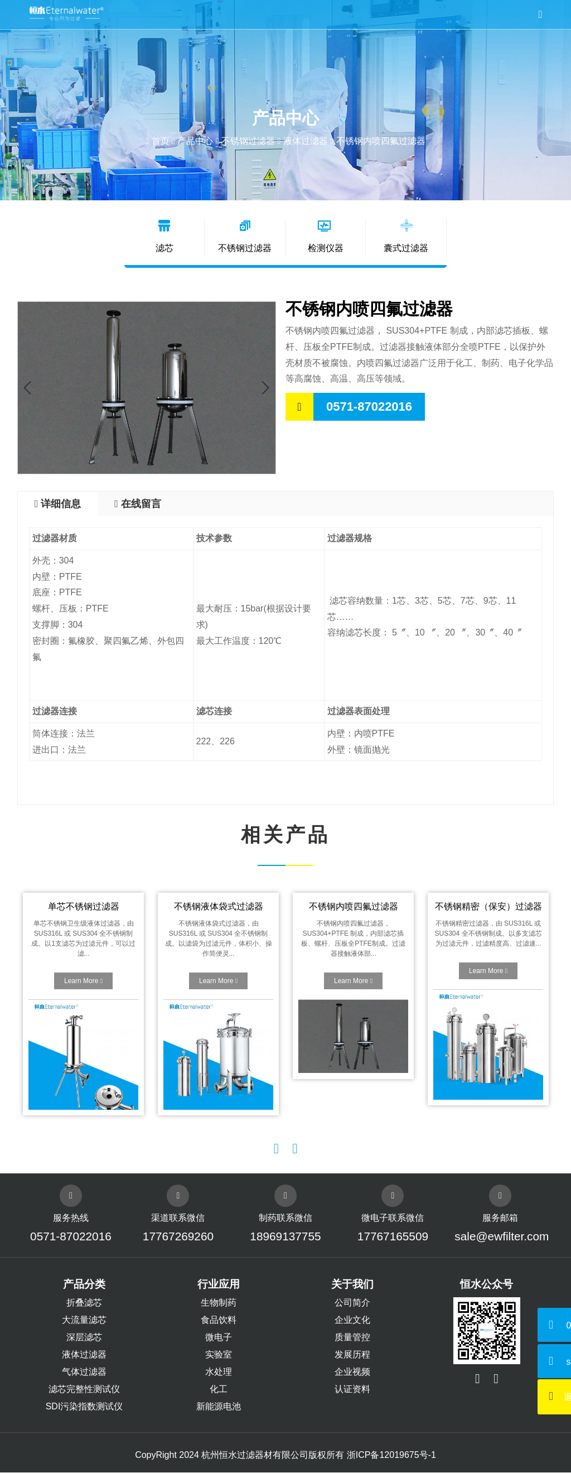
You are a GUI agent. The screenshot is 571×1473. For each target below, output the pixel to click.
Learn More (83, 981)
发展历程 (352, 1355)
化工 (219, 1389)
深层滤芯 (84, 1337)
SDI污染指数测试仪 (84, 1407)
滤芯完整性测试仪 (84, 1389)
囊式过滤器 (406, 236)
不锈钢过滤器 (248, 141)
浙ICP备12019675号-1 (391, 1455)
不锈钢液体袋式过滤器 (218, 907)
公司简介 (352, 1303)
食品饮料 (218, 1320)
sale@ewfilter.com (500, 1236)
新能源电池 (218, 1407)
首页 (161, 141)
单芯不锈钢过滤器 (83, 907)
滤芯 (165, 236)
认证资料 (352, 1389)
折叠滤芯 (84, 1303)
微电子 (218, 1337)
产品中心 (195, 141)
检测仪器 (325, 236)
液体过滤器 (305, 141)
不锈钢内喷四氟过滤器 (353, 907)
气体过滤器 (84, 1372)
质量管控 (352, 1337)
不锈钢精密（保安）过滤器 (487, 907)
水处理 (218, 1372)
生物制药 (218, 1303)
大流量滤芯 (84, 1320)
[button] (266, 388)
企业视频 (352, 1372)
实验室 (218, 1355)
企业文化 (352, 1320)
